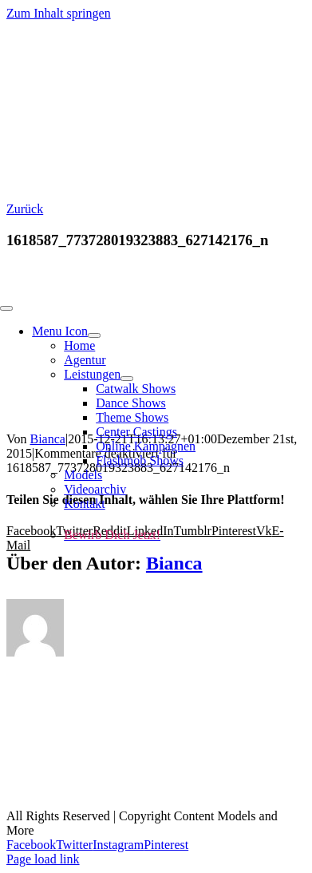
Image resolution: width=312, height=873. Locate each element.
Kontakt (76, 774)
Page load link (43, 859)
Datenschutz (97, 789)
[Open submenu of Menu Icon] (94, 335)
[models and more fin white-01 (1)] (119, 289)
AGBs (236, 774)
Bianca (174, 563)
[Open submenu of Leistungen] (126, 378)
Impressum (158, 774)
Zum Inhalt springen (58, 13)
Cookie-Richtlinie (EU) (219, 789)
